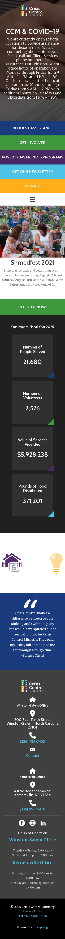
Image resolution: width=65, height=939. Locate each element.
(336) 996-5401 (32, 809)
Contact (32, 755)
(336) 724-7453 (32, 741)
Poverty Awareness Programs (32, 157)
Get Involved (33, 142)
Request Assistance (33, 128)
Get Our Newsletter (32, 171)
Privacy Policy (32, 911)
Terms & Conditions (32, 916)
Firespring (40, 927)
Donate (32, 186)
